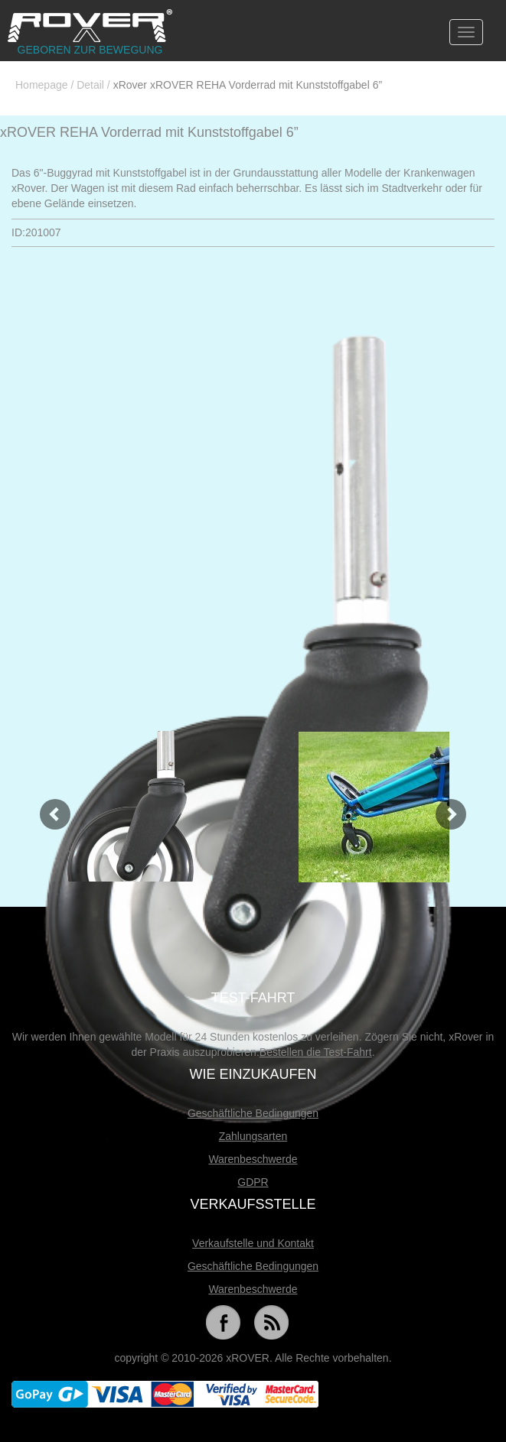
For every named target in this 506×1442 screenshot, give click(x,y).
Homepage (41, 85)
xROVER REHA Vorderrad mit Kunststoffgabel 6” (149, 132)
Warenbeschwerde (252, 1159)
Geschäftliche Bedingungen (253, 1113)
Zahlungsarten (253, 1136)
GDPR (252, 1182)
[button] (47, 806)
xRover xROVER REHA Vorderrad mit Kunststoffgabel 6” (247, 85)
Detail (90, 85)
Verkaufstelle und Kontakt (253, 1243)
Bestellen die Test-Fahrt (316, 1052)
